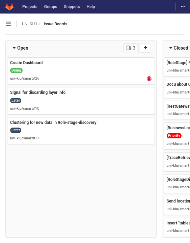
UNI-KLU (29, 24)
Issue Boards (55, 24)
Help (91, 6)
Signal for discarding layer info (37, 92)
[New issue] (145, 48)
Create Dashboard (26, 62)
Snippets (72, 6)
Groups (50, 6)
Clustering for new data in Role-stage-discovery (53, 122)
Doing (16, 70)
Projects (29, 6)
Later (15, 100)
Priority (174, 135)
